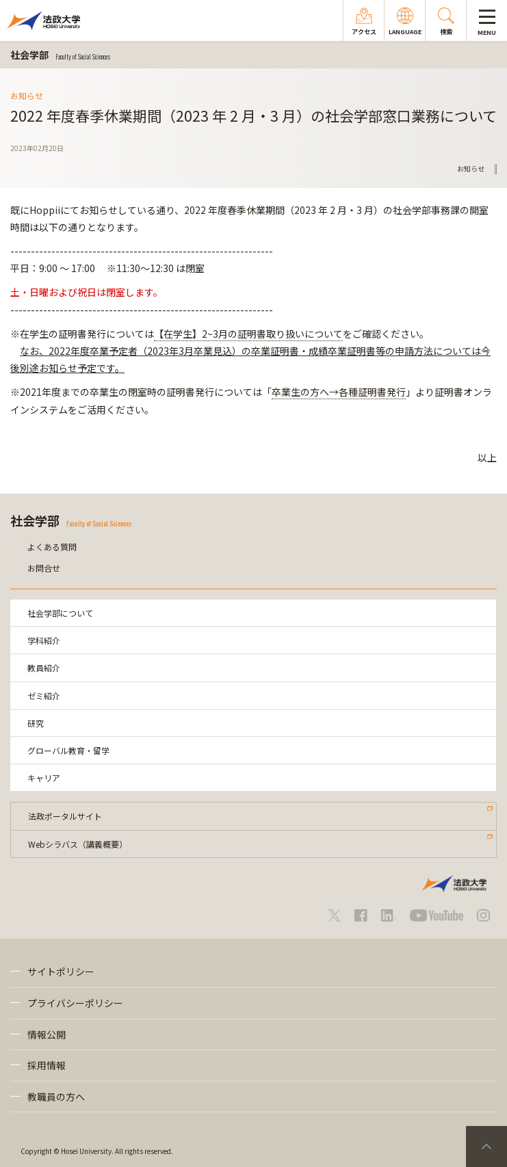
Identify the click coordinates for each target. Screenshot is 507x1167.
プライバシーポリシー (75, 1003)
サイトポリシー (60, 971)
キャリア (43, 777)
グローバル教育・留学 (68, 750)
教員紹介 (43, 667)
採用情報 (46, 1065)
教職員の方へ (56, 1096)
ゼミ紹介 (43, 695)
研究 (35, 723)
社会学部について (60, 613)
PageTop (486, 1146)
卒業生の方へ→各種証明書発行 (339, 392)
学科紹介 (43, 640)
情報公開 (46, 1034)
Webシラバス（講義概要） (77, 844)
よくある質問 (52, 546)
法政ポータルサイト (65, 816)
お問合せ (43, 568)
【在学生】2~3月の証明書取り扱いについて (248, 333)
